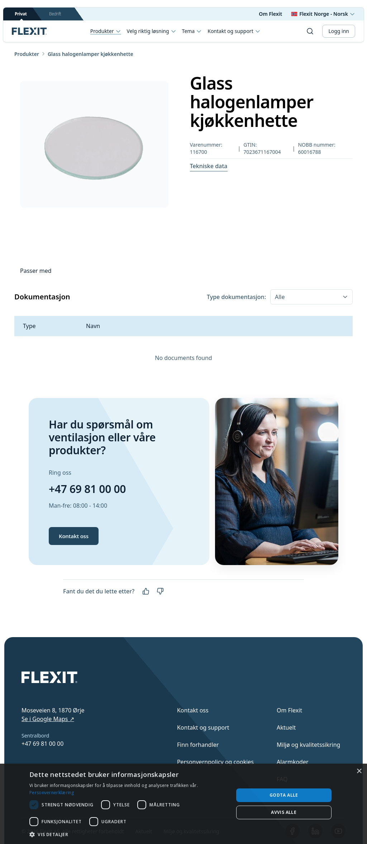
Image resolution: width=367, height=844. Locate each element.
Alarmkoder (293, 762)
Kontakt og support (234, 31)
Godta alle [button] (284, 795)
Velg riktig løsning (151, 31)
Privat (21, 15)
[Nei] (160, 591)
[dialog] (183, 804)
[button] (128, 834)
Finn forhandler (198, 745)
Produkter (105, 31)
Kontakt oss (74, 536)
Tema (192, 31)
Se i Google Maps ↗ (48, 719)
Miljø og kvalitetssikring (308, 745)
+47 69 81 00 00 (87, 489)
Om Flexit (270, 13)
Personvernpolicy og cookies (215, 762)
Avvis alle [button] (283, 812)
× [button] (359, 771)
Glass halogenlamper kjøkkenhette (90, 54)
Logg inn (338, 31)
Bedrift (55, 14)
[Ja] (146, 591)
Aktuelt (286, 727)
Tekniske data (209, 166)
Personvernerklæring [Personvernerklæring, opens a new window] (51, 793)
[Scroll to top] (29, 31)
